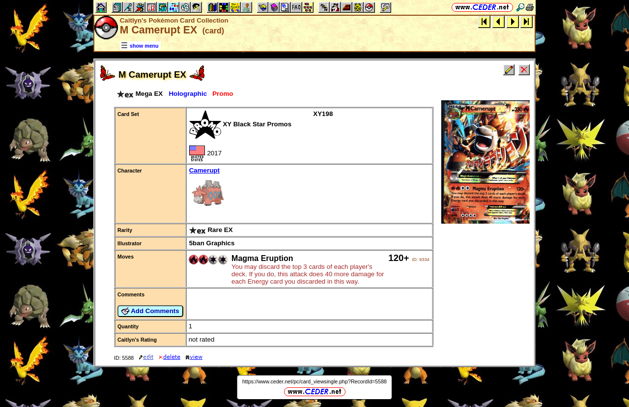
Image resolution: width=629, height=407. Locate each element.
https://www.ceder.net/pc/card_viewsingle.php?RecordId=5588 (314, 381)
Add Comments (150, 311)
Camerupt (309, 190)
